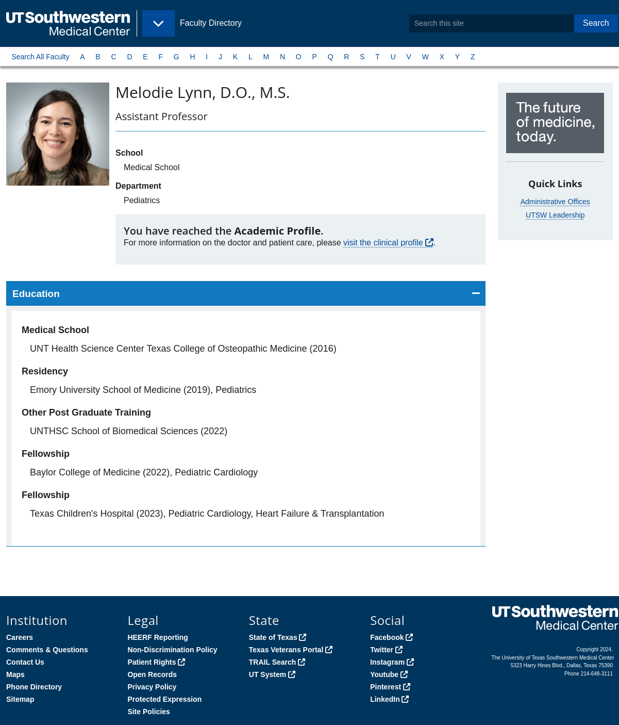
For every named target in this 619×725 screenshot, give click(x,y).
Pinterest (385, 687)
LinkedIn (385, 699)
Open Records (152, 674)
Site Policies (148, 711)
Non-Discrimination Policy (172, 650)
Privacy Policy (151, 687)
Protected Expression (164, 699)
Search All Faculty (40, 57)
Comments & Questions (47, 650)
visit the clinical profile (383, 242)
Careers (19, 637)
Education (36, 293)
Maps (15, 674)
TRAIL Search (272, 662)
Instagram (387, 662)
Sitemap (20, 699)
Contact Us (25, 662)
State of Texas (273, 637)
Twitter (381, 650)
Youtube (384, 674)
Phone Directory (34, 687)
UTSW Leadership (555, 215)
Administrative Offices (555, 201)
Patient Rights (151, 662)
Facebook (387, 637)
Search (596, 23)
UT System (267, 674)
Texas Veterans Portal (286, 650)
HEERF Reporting (157, 637)
